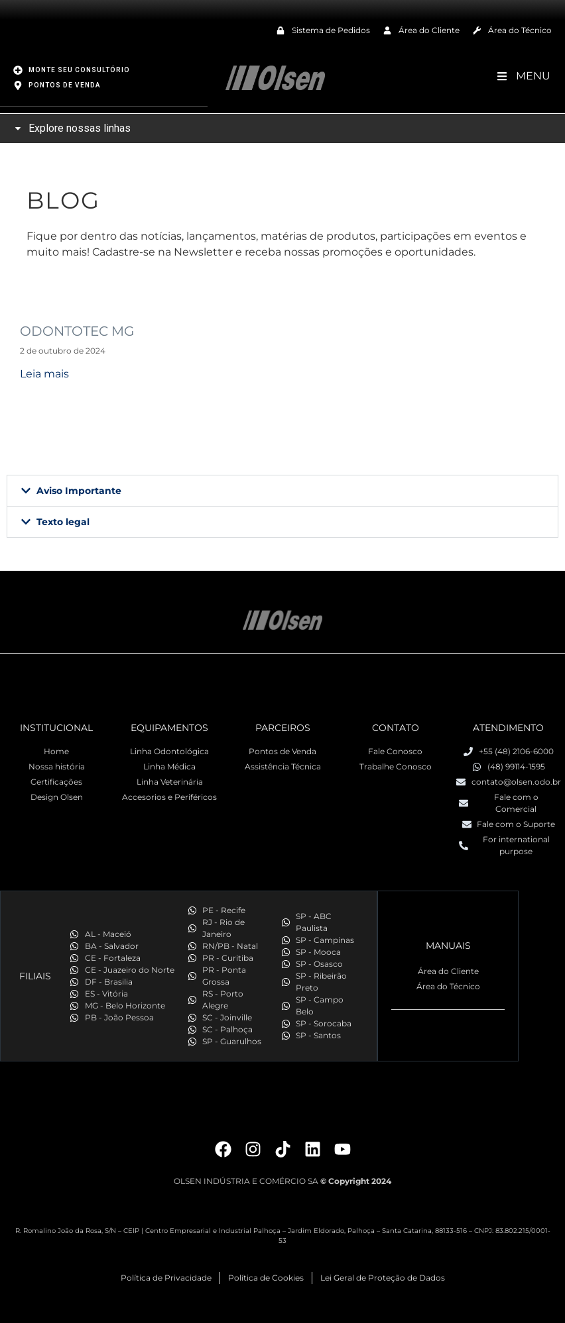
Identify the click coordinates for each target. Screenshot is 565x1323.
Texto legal (63, 521)
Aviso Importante (78, 490)
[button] (282, 490)
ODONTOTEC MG (77, 330)
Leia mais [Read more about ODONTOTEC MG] (44, 373)
